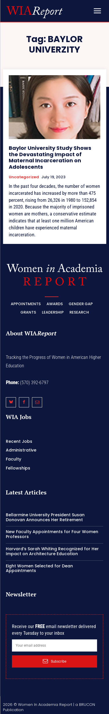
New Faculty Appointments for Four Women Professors (52, 534)
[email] (54, 645)
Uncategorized (24, 177)
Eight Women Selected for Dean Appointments (39, 568)
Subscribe (54, 661)
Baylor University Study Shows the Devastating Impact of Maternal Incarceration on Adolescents (50, 157)
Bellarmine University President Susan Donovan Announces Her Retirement (45, 517)
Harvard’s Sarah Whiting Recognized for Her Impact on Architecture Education (52, 551)
